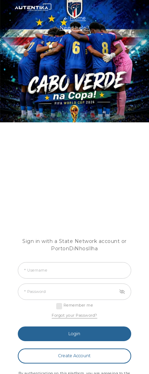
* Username (35, 270)
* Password (35, 291)
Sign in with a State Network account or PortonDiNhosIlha (74, 245)
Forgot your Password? (74, 315)
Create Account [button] (74, 355)
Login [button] (74, 333)
